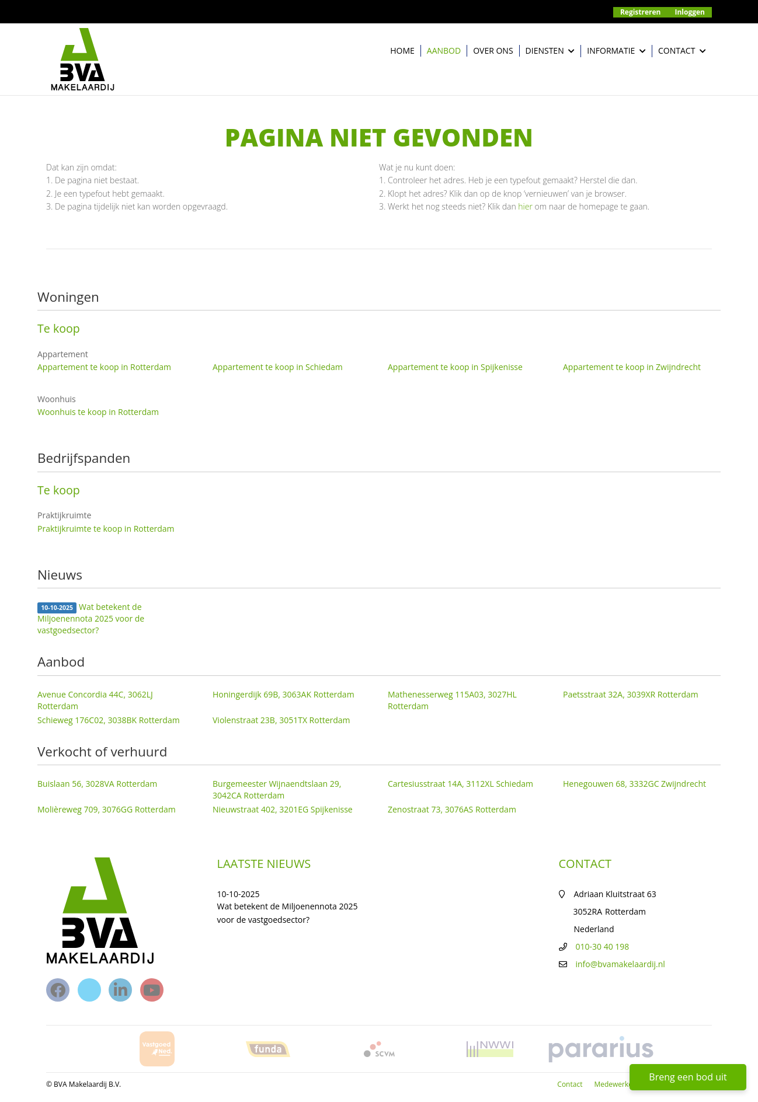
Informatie (616, 51)
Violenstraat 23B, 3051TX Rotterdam (281, 720)
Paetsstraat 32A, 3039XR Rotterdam (630, 694)
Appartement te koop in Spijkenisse (455, 366)
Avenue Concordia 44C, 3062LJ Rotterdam (95, 700)
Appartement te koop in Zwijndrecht (632, 366)
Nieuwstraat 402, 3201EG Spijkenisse (283, 809)
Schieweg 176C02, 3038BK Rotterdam (108, 720)
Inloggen (690, 12)
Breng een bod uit (687, 1076)
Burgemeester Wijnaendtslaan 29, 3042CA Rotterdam (277, 789)
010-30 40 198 (603, 946)
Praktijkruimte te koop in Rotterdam (106, 528)
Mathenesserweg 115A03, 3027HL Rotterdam (452, 700)
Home (402, 50)
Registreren (640, 12)
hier (525, 206)
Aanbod (444, 50)
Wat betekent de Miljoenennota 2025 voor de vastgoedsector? (90, 618)
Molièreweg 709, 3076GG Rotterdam (106, 809)
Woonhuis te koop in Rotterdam (98, 411)
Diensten (550, 51)
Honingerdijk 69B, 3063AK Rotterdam (283, 694)
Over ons (493, 50)
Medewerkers (616, 1084)
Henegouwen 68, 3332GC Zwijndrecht (634, 783)
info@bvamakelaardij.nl (620, 964)
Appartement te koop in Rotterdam (104, 366)
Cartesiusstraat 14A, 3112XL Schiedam (460, 783)
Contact (682, 51)
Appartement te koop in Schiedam (278, 366)
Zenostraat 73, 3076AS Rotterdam (452, 809)
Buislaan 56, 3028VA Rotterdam (97, 783)
